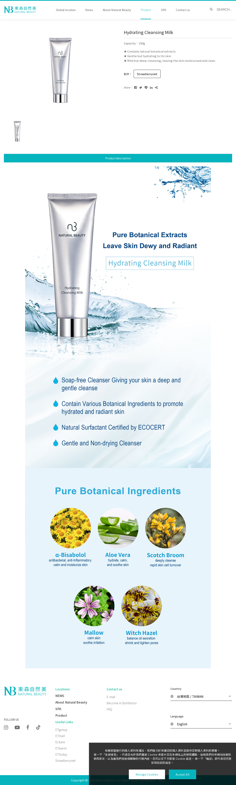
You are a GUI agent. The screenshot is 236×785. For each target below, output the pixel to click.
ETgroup (61, 729)
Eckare (60, 742)
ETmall (60, 735)
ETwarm (61, 748)
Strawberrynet (65, 760)
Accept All (182, 774)
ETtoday (61, 754)
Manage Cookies (147, 774)
